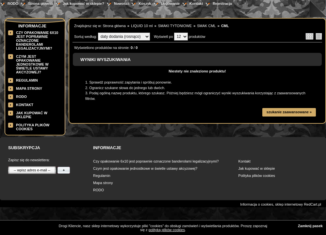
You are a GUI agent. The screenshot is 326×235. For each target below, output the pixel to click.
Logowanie (170, 4)
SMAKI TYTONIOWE (175, 26)
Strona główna (40, 4)
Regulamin (27, 80)
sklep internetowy (289, 204)
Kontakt (196, 4)
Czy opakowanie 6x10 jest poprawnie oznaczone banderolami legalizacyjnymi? (37, 40)
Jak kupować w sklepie (256, 168)
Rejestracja (222, 4)
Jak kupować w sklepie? (83, 4)
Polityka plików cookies (256, 176)
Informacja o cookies (256, 204)
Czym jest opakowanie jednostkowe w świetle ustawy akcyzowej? (32, 64)
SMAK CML (206, 26)
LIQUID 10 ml (142, 26)
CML (225, 26)
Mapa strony (29, 88)
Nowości (121, 4)
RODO (13, 4)
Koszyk (145, 4)
